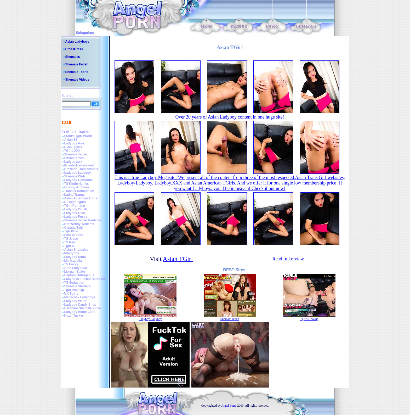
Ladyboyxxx (73, 162)
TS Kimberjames (76, 184)
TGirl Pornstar (75, 206)
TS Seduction (74, 282)
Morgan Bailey (75, 271)
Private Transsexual (79, 165)
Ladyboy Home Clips (79, 312)
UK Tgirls (71, 293)
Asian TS (71, 140)
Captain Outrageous (79, 275)
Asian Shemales (76, 249)
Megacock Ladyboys (79, 297)
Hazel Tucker (73, 315)
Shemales (72, 57)
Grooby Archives (76, 187)
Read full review (288, 258)
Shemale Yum (74, 158)
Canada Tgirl (73, 227)
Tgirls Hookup (309, 319)
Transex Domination (79, 191)
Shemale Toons (76, 72)
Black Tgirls (73, 147)
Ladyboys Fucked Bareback (85, 279)
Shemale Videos (77, 79)
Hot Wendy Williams (79, 224)
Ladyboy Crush (75, 209)
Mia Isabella (73, 260)
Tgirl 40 (70, 246)
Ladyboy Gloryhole (78, 180)
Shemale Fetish (76, 64)
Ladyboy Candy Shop (80, 304)
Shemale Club (74, 176)
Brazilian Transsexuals (81, 169)
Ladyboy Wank (75, 301)
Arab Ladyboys (75, 268)
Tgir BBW (71, 231)
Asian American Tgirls (80, 198)
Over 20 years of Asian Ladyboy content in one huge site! (229, 117)
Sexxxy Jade (73, 235)
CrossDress (74, 49)
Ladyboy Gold (74, 213)
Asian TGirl (178, 258)
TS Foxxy (71, 264)
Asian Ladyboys (77, 41)
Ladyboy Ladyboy (77, 173)
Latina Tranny (74, 195)
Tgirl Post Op (74, 290)
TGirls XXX (72, 151)
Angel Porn (228, 405)
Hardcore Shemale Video (82, 308)
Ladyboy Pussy (75, 216)
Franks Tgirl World (78, 136)
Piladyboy (71, 253)
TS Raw (70, 242)
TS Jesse (71, 238)
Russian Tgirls (75, 202)
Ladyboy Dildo (75, 257)
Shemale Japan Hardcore (83, 220)
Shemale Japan (75, 154)
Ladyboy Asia (74, 143)
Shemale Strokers (77, 286)
